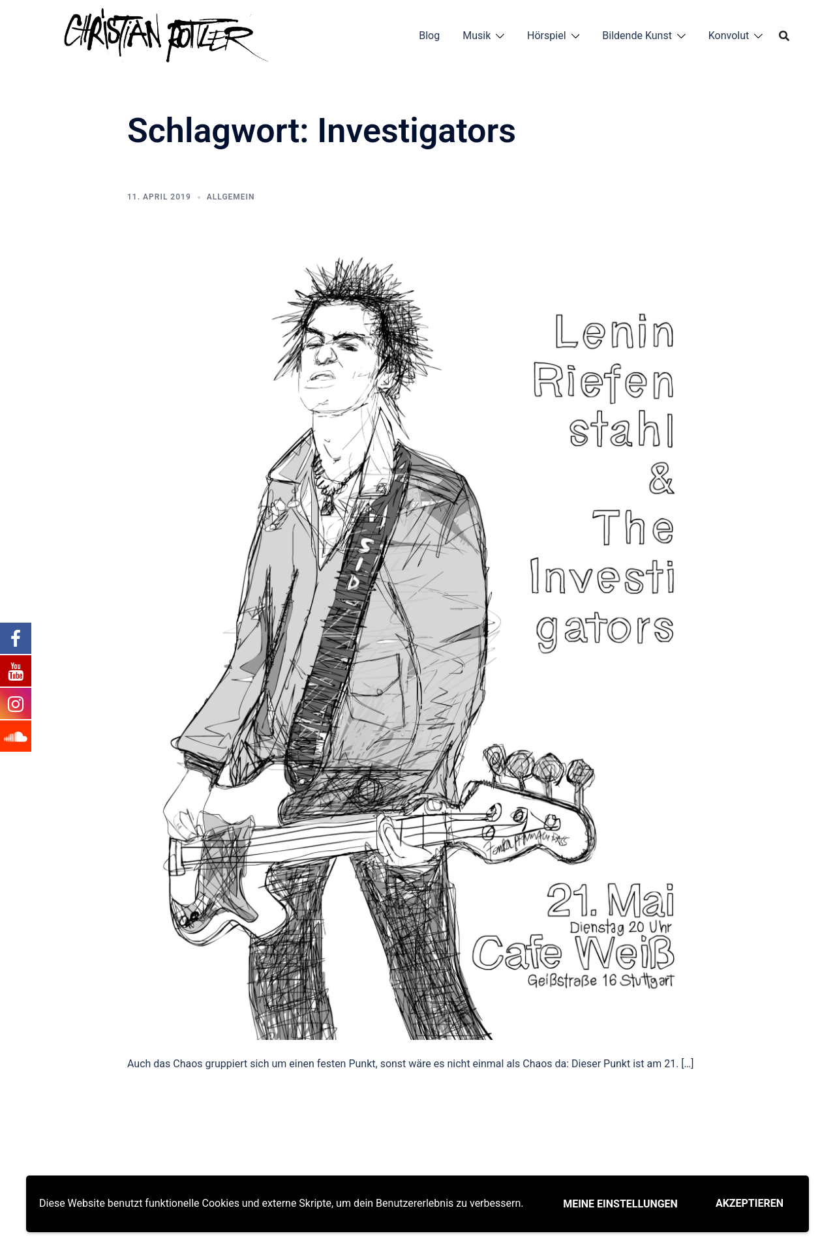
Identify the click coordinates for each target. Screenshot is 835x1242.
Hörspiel (546, 35)
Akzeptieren (749, 1203)
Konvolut (729, 35)
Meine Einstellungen (620, 1204)
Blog (429, 35)
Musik (477, 35)
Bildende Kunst (637, 35)
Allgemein (231, 196)
